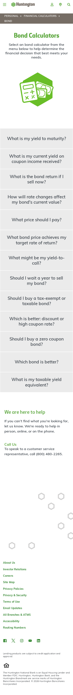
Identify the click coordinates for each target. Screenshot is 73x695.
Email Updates (12, 608)
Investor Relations (14, 569)
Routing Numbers (14, 627)
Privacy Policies (13, 589)
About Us (9, 562)
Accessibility (11, 621)
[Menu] (4, 4)
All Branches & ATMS (17, 614)
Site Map (9, 582)
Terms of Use (11, 601)
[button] (60, 4)
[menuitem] (13, 15)
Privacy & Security (15, 595)
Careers (8, 575)
